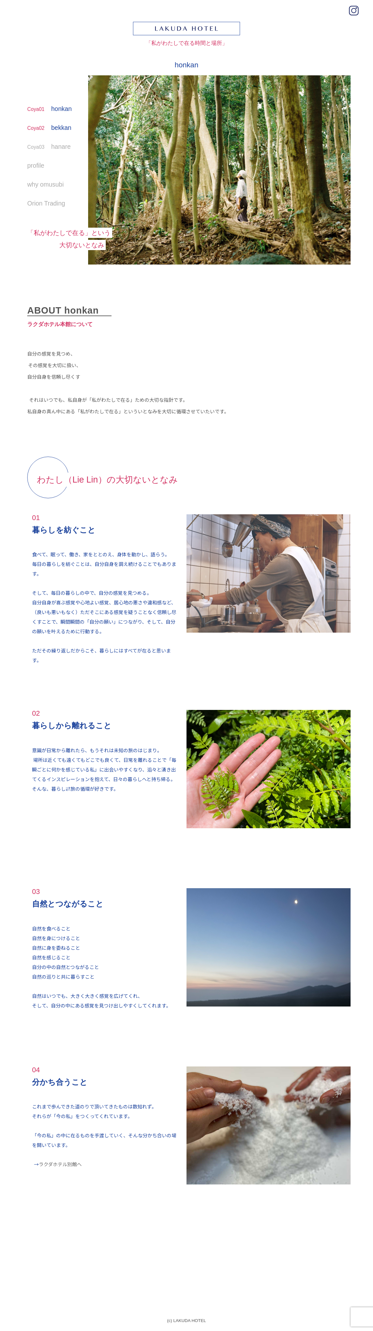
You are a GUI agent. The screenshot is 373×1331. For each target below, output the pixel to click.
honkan (49, 108)
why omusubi (45, 184)
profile (35, 165)
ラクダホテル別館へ (60, 1164)
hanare (48, 146)
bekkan (49, 127)
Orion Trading (46, 203)
